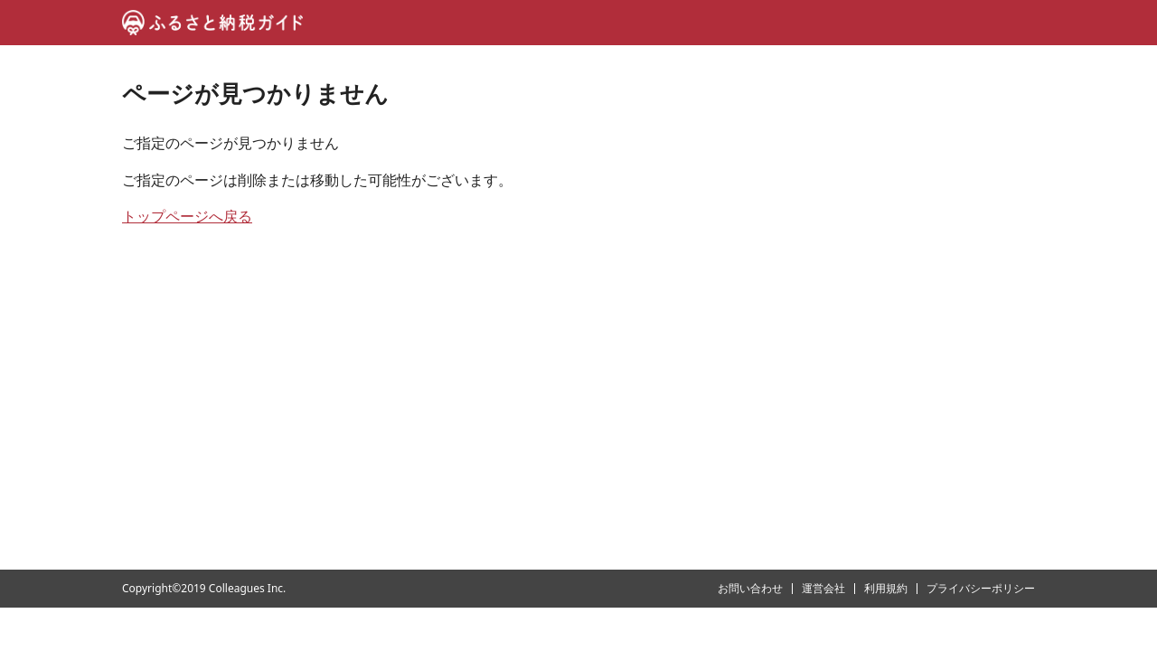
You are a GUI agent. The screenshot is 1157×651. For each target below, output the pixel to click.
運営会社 (823, 588)
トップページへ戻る (187, 216)
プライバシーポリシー (981, 588)
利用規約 (886, 588)
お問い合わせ (750, 588)
